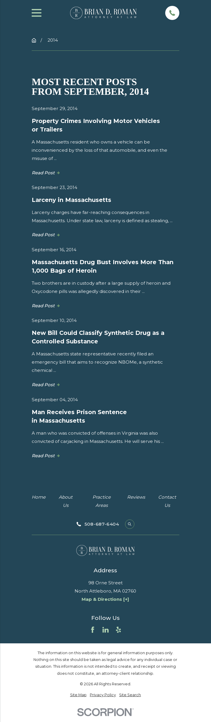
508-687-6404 (102, 524)
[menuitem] (78, 694)
